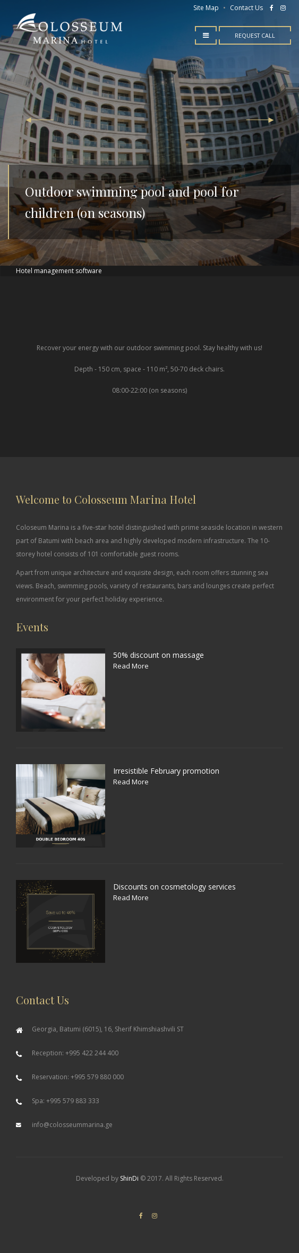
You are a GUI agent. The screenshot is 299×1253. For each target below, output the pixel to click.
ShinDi (129, 1178)
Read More (131, 666)
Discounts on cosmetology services (174, 887)
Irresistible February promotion (166, 771)
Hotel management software (59, 270)
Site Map (206, 7)
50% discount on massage (158, 655)
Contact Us (246, 7)
